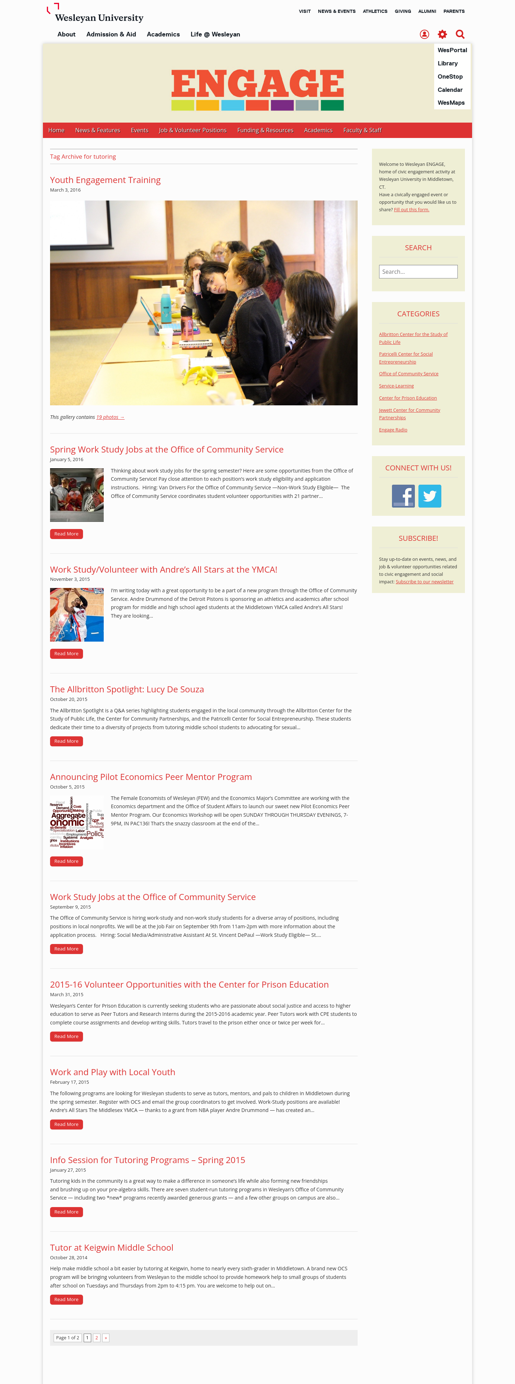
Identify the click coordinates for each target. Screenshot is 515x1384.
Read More (66, 534)
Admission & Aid (111, 34)
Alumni (427, 11)
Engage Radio (393, 430)
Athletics (375, 11)
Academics (163, 34)
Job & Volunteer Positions (193, 130)
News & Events (337, 11)
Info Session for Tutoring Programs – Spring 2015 (147, 1160)
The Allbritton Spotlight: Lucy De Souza (127, 689)
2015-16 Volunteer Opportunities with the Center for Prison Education (189, 984)
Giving (403, 11)
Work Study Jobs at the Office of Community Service (153, 897)
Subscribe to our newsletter (425, 582)
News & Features (97, 130)
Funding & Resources (265, 130)
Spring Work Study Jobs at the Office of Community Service (167, 449)
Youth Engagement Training (105, 180)
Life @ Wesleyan (215, 34)
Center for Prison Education (408, 398)
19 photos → (110, 417)
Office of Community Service (408, 374)
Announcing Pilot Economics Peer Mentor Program (151, 777)
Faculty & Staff (362, 130)
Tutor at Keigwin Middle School (111, 1248)
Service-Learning (396, 386)
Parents (454, 11)
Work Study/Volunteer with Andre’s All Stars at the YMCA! (164, 569)
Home (56, 130)
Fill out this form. (412, 210)
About (66, 34)
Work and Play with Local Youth (112, 1072)
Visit (305, 11)
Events (139, 130)
